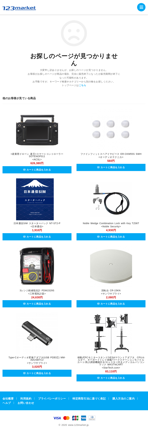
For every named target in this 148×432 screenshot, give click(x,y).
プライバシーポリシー (52, 398)
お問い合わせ (26, 403)
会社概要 (8, 398)
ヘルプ (7, 403)
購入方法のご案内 (123, 398)
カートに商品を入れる (37, 169)
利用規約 (25, 398)
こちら (82, 85)
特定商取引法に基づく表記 (89, 398)
